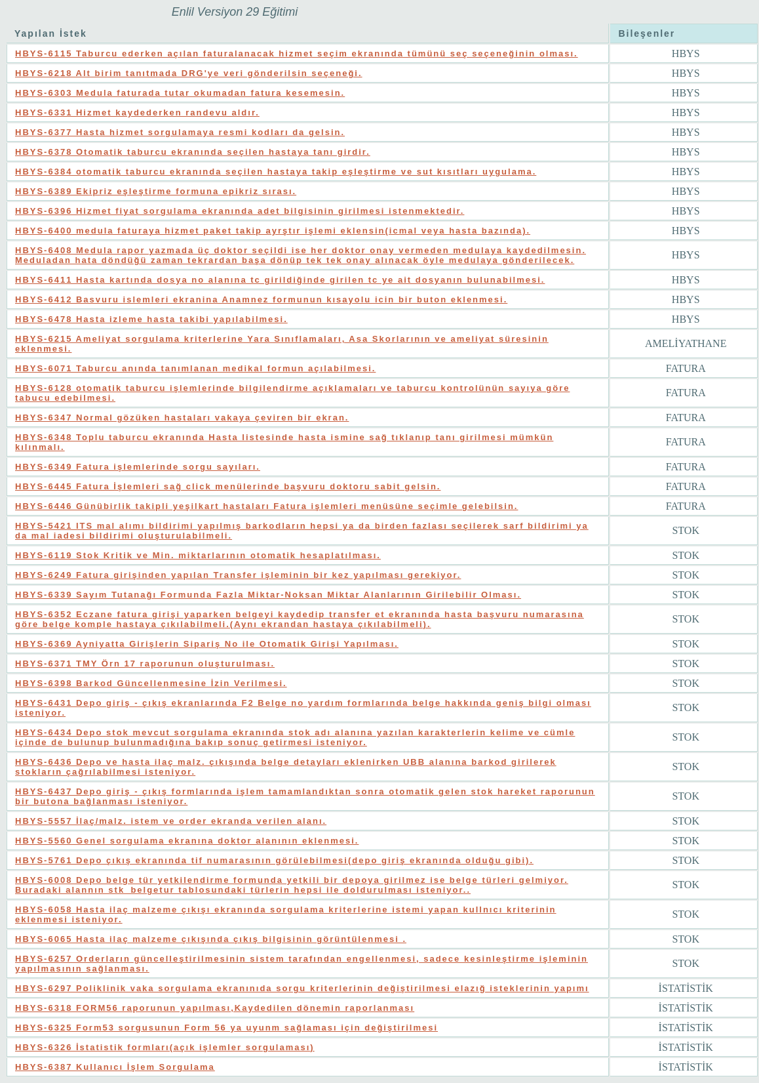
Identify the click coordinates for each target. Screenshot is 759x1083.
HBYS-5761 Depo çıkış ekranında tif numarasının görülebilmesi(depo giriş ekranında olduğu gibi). (274, 860)
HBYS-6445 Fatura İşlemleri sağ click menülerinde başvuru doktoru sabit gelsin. (227, 486)
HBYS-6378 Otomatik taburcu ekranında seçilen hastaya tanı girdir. (192, 152)
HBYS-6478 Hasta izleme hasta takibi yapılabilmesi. (151, 319)
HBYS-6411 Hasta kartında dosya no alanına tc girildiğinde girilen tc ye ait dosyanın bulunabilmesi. (280, 280)
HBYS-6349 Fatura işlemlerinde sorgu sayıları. (137, 467)
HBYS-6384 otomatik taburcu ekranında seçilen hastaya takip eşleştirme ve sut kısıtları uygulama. (275, 171)
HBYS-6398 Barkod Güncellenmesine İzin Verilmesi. (151, 683)
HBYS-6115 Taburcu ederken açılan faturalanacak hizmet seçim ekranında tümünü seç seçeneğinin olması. (296, 53)
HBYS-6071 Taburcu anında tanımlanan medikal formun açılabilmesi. (195, 368)
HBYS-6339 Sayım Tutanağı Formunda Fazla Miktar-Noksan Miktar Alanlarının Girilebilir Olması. (268, 595)
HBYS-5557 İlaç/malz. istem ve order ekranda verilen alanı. (170, 821)
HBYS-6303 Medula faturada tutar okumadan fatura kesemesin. (180, 93)
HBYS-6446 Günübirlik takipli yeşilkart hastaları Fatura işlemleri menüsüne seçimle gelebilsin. (266, 506)
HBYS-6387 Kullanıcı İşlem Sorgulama (115, 1067)
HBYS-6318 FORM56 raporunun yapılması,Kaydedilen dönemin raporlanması (214, 1008)
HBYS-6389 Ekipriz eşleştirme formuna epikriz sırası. (155, 191)
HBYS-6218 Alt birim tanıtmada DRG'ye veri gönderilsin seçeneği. (188, 73)
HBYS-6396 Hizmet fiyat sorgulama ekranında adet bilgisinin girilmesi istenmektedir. (239, 211)
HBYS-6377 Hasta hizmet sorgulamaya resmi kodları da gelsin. (180, 132)
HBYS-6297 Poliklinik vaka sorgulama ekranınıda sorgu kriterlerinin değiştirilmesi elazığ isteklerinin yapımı (302, 988)
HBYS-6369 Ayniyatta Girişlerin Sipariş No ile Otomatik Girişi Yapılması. (207, 644)
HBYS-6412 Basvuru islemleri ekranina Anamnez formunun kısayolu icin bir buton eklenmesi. (261, 299)
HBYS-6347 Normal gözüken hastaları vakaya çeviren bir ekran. (182, 417)
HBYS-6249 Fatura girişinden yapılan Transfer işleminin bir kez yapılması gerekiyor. (238, 575)
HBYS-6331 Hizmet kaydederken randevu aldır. (137, 112)
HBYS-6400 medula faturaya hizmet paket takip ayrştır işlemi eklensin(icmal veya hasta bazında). (272, 230)
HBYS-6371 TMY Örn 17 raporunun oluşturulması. (145, 663)
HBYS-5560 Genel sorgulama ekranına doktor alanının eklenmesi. (187, 841)
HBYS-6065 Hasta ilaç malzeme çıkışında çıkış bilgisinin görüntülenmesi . (210, 939)
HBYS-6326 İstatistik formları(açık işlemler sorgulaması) (165, 1047)
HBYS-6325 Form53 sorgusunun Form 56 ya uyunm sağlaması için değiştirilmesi (226, 1027)
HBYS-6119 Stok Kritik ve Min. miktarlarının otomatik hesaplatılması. (198, 555)
